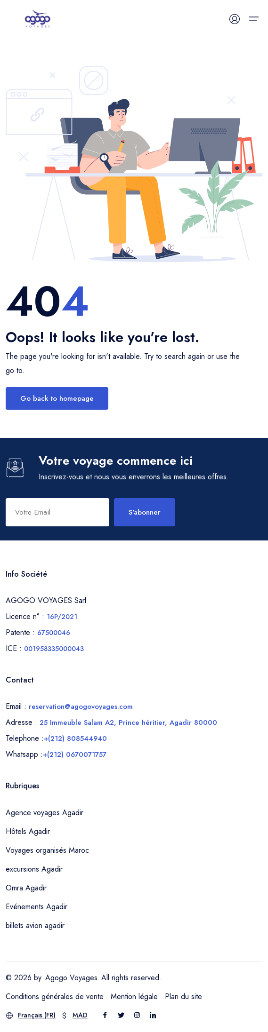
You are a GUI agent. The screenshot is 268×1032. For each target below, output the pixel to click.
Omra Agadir (26, 887)
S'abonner (145, 512)
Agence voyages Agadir (44, 812)
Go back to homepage (57, 398)
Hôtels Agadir (28, 831)
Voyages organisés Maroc (47, 850)
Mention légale (134, 996)
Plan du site (183, 996)
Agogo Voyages (71, 977)
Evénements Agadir (36, 906)
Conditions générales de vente (55, 996)
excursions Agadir (34, 869)
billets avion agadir (35, 925)
